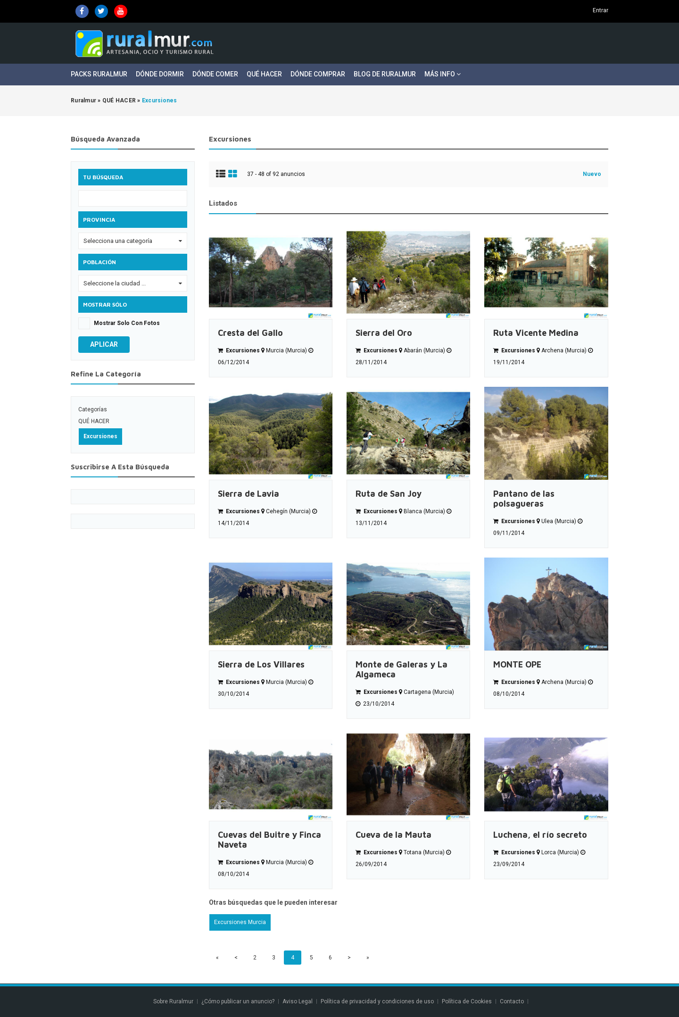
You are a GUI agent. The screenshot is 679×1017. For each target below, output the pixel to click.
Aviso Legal (297, 1001)
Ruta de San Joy (389, 494)
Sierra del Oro (384, 333)
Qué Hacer (264, 74)
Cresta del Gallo (250, 333)
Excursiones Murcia (240, 922)
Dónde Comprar (317, 74)
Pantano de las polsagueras (524, 498)
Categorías (92, 409)
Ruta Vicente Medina (536, 333)
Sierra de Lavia (248, 494)
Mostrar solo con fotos (127, 323)
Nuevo (592, 174)
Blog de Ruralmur (385, 74)
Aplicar (104, 344)
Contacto (512, 1001)
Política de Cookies (467, 1001)
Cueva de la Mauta (393, 835)
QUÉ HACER (93, 421)
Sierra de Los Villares (261, 664)
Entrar (600, 10)
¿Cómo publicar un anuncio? (237, 1001)
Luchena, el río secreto (540, 835)
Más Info (442, 74)
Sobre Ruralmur (173, 1001)
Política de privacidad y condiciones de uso (377, 1001)
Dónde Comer (215, 74)
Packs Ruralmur (99, 74)
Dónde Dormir (160, 74)
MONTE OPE (517, 664)
